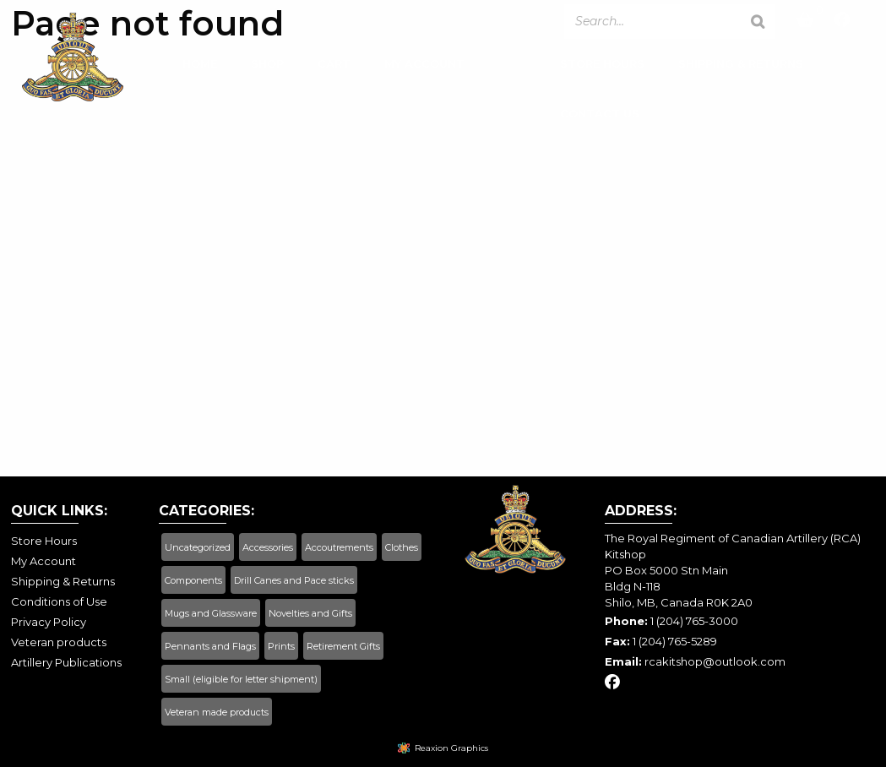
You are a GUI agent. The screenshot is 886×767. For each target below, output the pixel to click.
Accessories (267, 547)
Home (199, 66)
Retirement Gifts (343, 646)
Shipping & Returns (740, 66)
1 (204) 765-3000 (694, 621)
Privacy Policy (48, 621)
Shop (267, 66)
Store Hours (602, 66)
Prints (281, 646)
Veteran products (58, 642)
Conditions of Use (59, 601)
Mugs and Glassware (211, 613)
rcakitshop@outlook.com (714, 661)
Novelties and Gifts (310, 613)
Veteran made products (217, 712)
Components (193, 580)
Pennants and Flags (210, 646)
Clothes (401, 547)
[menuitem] (200, 71)
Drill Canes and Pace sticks (294, 580)
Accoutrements (339, 547)
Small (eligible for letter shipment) (241, 679)
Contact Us (599, 116)
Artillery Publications (66, 662)
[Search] (758, 21)
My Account (424, 66)
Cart (334, 66)
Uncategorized (198, 547)
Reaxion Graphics (451, 748)
